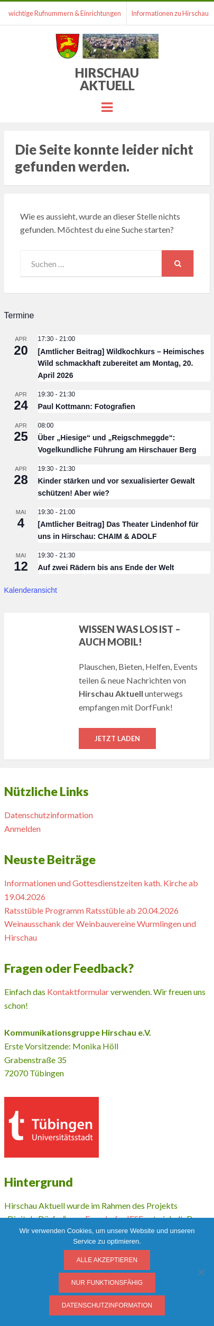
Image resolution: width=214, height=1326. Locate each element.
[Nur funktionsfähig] (201, 1272)
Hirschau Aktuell (107, 79)
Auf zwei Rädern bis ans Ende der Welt (106, 567)
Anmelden (22, 828)
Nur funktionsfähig (107, 1282)
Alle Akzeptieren (107, 1260)
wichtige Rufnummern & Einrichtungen (64, 13)
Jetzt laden (117, 738)
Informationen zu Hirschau (170, 13)
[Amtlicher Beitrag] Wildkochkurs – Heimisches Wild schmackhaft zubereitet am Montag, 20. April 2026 (121, 363)
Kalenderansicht (30, 590)
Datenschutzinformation (48, 815)
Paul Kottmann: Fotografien (86, 406)
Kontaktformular (78, 992)
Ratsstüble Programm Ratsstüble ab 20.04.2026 (91, 910)
